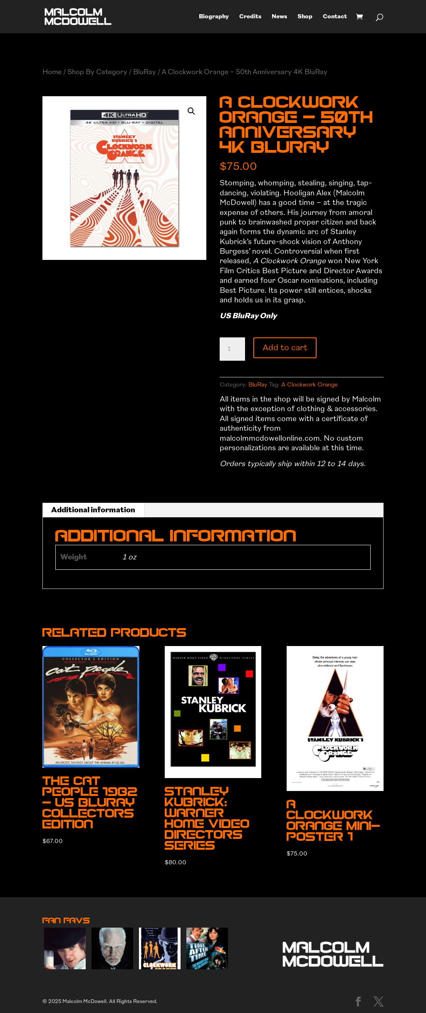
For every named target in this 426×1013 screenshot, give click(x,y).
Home (52, 71)
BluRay (144, 71)
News (279, 17)
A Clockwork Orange (309, 384)
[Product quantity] (232, 349)
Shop (304, 17)
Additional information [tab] (93, 510)
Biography (214, 17)
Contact (335, 17)
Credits (250, 17)
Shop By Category (97, 71)
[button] (191, 111)
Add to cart (285, 347)
